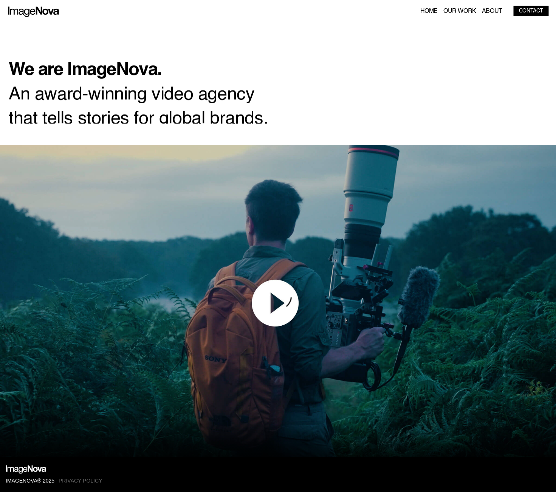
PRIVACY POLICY (80, 481)
